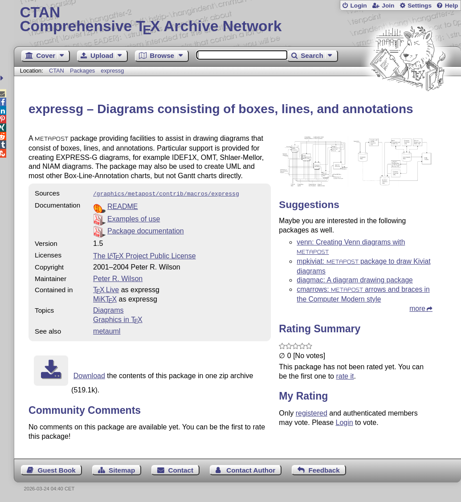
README (122, 205)
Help (451, 5)
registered (311, 413)
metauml (106, 330)
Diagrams (108, 309)
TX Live (106, 289)
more (417, 308)
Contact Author (250, 469)
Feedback (324, 469)
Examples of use (133, 218)
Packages (83, 70)
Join (388, 5)
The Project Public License (144, 255)
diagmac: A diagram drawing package (354, 280)
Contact (180, 469)
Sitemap (122, 469)
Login (358, 5)
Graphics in (118, 318)
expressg (112, 70)
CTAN (56, 70)
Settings (420, 5)
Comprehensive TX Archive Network (237, 20)
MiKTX (105, 298)
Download (89, 375)
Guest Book (57, 469)
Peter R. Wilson (118, 278)
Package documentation (145, 230)
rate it (345, 376)
